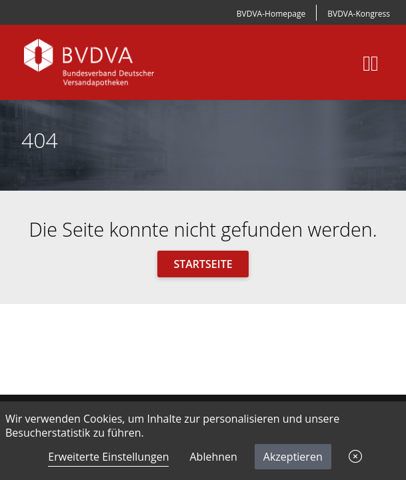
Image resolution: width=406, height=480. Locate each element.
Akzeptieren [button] (293, 456)
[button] (355, 456)
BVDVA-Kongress (358, 13)
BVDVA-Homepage (271, 13)
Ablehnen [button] (213, 456)
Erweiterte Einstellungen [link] (108, 456)
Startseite (202, 264)
